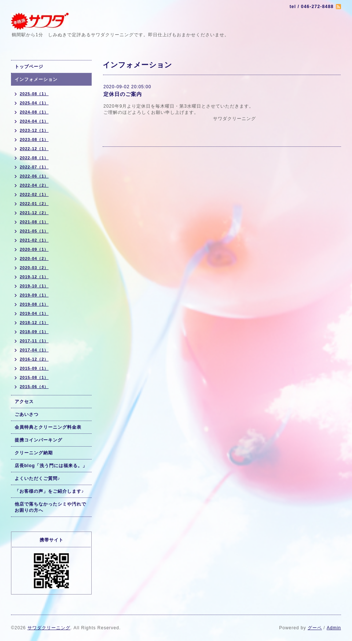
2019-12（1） (34, 277)
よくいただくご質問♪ (37, 478)
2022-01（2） (34, 203)
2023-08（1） (34, 139)
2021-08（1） (34, 222)
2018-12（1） (34, 322)
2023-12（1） (34, 130)
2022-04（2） (34, 185)
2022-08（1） (34, 158)
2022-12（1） (34, 148)
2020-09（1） (34, 249)
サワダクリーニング (48, 627)
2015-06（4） (34, 386)
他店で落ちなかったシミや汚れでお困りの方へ (50, 507)
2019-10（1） (34, 286)
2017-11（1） (34, 341)
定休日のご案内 (122, 94)
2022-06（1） (34, 176)
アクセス (24, 401)
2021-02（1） (34, 240)
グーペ (315, 627)
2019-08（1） (34, 304)
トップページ (29, 66)
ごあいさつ (26, 414)
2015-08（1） (34, 377)
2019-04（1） (34, 313)
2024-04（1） (34, 121)
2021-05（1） (34, 231)
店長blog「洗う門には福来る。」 (51, 465)
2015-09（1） (34, 368)
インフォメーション (36, 79)
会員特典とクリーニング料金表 (48, 427)
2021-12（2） (34, 212)
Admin (334, 627)
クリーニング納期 (34, 452)
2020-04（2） (34, 258)
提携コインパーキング (38, 440)
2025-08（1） (34, 94)
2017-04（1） (34, 350)
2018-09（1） (34, 331)
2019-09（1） (34, 295)
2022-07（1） (34, 167)
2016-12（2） (34, 359)
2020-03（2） (34, 267)
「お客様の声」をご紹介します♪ (49, 491)
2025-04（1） (34, 103)
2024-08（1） (34, 112)
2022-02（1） (34, 194)
